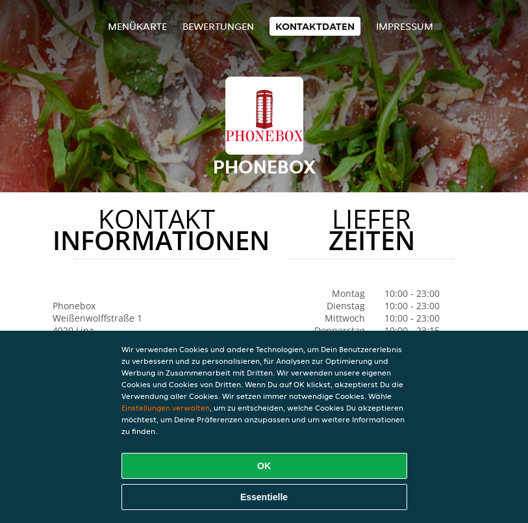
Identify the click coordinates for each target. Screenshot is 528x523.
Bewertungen (218, 26)
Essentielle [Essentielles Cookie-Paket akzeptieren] (264, 497)
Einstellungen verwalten (165, 408)
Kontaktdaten (315, 26)
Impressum (404, 26)
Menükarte (137, 26)
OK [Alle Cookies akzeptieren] (264, 466)
